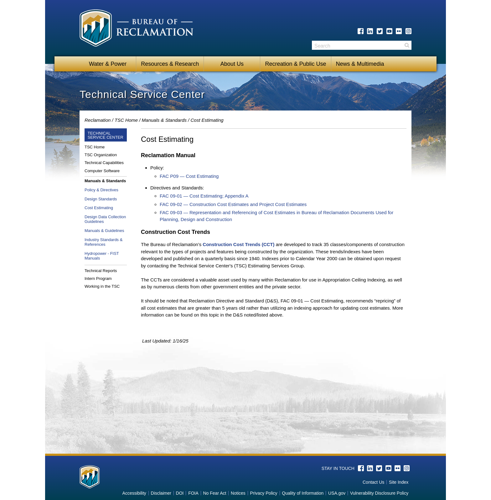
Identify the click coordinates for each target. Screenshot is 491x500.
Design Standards (101, 199)
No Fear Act (214, 493)
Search (406, 45)
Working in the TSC (102, 286)
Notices (238, 493)
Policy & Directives (101, 190)
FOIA (193, 493)
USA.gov (336, 493)
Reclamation (98, 120)
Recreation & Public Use (295, 64)
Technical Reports (101, 270)
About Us (232, 64)
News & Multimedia (360, 64)
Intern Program (98, 278)
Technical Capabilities (104, 162)
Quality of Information (302, 493)
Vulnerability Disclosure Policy (379, 493)
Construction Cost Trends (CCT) (238, 244)
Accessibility (134, 493)
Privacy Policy (263, 493)
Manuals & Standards (164, 120)
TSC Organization (101, 154)
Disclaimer (161, 493)
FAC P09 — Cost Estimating (189, 176)
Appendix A (236, 195)
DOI (180, 493)
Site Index (398, 482)
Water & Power (108, 64)
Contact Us (373, 482)
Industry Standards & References (103, 242)
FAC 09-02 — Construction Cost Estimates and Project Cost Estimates (233, 204)
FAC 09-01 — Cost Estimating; (192, 195)
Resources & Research (170, 64)
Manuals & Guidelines (104, 230)
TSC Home (126, 120)
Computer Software (102, 170)
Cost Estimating (99, 207)
